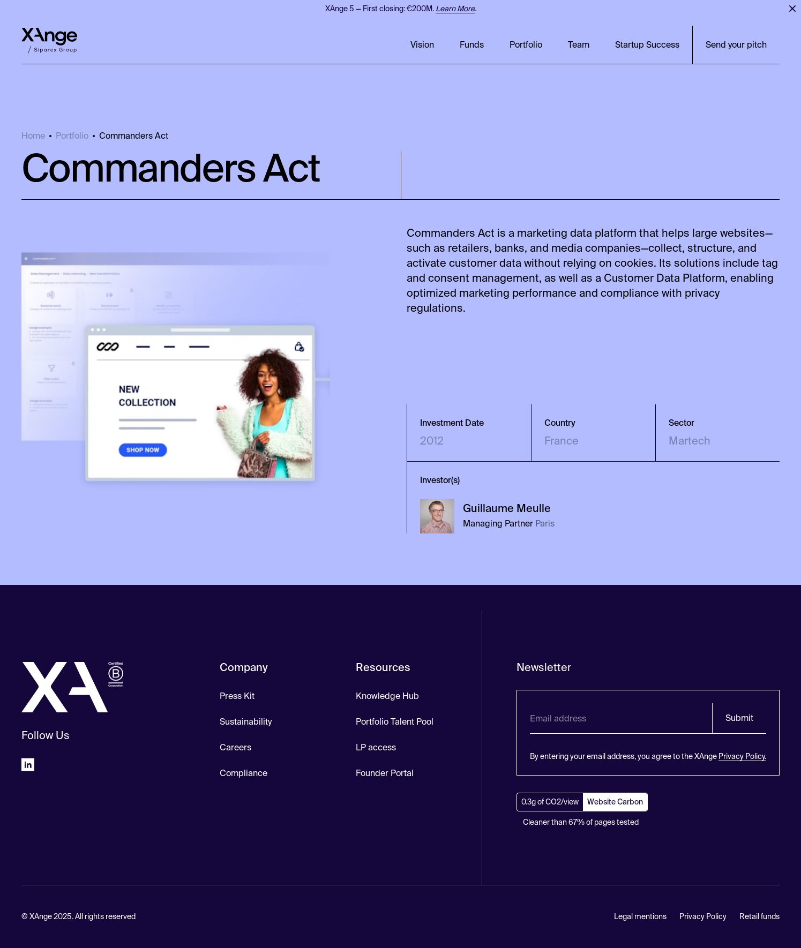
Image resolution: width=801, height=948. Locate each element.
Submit (739, 718)
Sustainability (246, 721)
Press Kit (237, 696)
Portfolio (526, 44)
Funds (472, 44)
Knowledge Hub (387, 696)
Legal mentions (640, 916)
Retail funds (759, 916)
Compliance (243, 773)
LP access (376, 747)
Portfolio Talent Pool (394, 721)
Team (578, 44)
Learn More (455, 8)
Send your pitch (736, 44)
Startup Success (647, 44)
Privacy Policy (703, 916)
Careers (235, 747)
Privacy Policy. (742, 756)
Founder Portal (385, 773)
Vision (422, 44)
